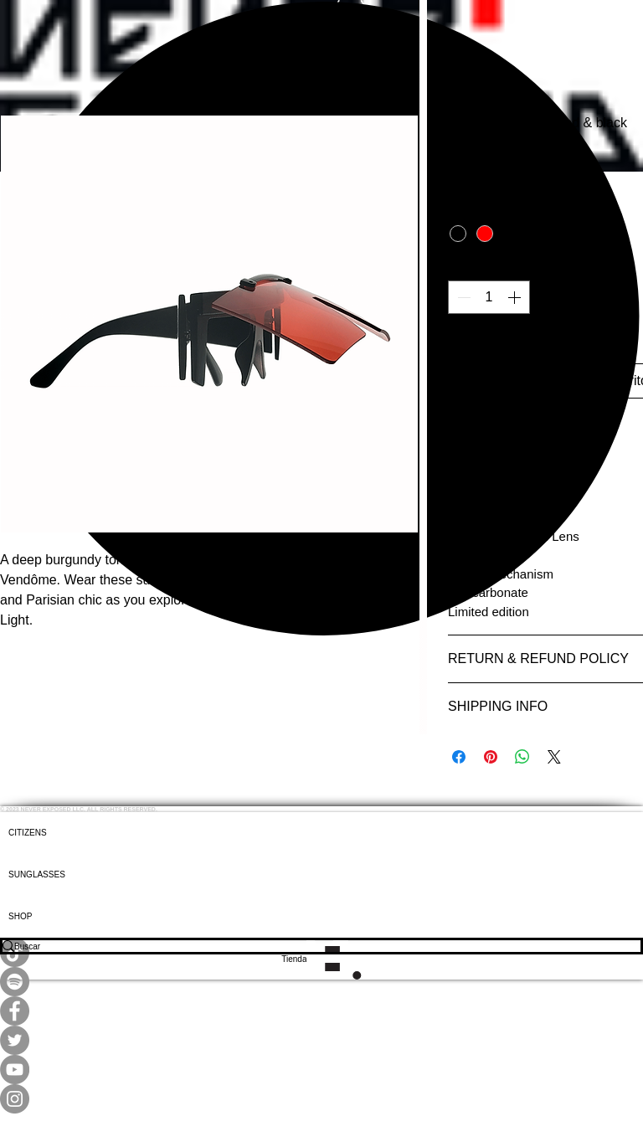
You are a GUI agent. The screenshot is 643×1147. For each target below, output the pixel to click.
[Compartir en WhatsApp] (522, 757)
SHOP (20, 916)
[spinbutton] (489, 297)
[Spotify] (321, 981)
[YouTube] (321, 1069)
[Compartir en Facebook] (459, 757)
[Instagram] (321, 1099)
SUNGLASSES (36, 874)
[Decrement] (462, 297)
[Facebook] (321, 1011)
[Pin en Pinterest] (491, 757)
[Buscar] (309, 946)
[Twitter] (321, 1040)
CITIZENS (27, 832)
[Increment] (515, 297)
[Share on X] (554, 757)
